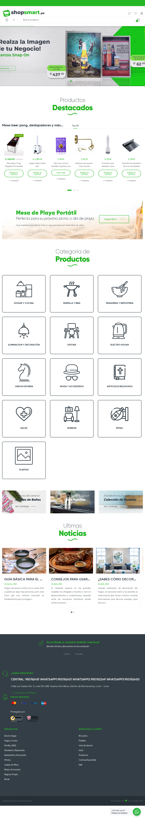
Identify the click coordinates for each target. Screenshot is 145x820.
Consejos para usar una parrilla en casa (88, 579)
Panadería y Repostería (14, 760)
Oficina (7, 770)
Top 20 (75, 125)
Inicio (81, 760)
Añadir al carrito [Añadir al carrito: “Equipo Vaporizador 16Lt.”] (37, 173)
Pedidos (82, 751)
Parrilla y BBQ (10, 756)
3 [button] (77, 190)
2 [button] (74, 190)
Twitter (66, 668)
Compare (15, 180)
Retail (6, 789)
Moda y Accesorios (12, 780)
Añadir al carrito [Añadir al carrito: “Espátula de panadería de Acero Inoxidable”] (131, 173)
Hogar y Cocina (10, 751)
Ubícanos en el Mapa (23, 707)
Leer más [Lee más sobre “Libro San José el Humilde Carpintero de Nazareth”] (60, 172)
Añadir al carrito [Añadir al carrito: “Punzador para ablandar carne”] (108, 173)
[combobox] (75, 20)
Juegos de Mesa (11, 775)
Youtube (79, 668)
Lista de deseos (86, 756)
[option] (14, 158)
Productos (83, 765)
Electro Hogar (10, 746)
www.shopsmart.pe (24, 811)
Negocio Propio (11, 784)
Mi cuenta (83, 746)
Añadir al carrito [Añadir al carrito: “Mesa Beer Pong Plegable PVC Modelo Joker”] (14, 173)
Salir (80, 775)
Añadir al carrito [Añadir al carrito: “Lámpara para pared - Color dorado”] (84, 173)
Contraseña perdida (87, 770)
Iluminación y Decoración (15, 765)
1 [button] (69, 190)
